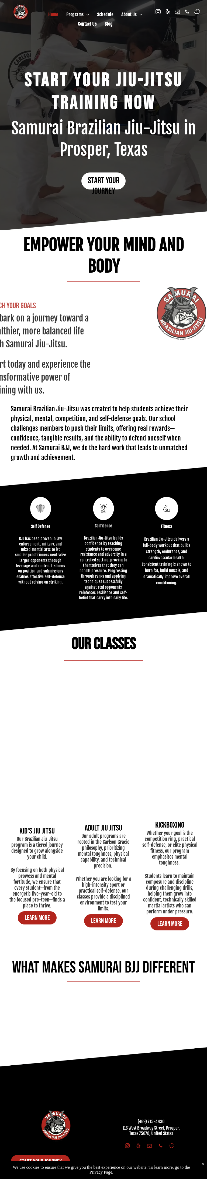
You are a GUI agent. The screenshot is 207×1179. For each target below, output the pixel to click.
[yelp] (167, 12)
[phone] (187, 12)
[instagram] (158, 12)
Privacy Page (100, 1172)
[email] (177, 12)
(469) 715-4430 (151, 1121)
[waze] (197, 12)
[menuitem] (53, 14)
